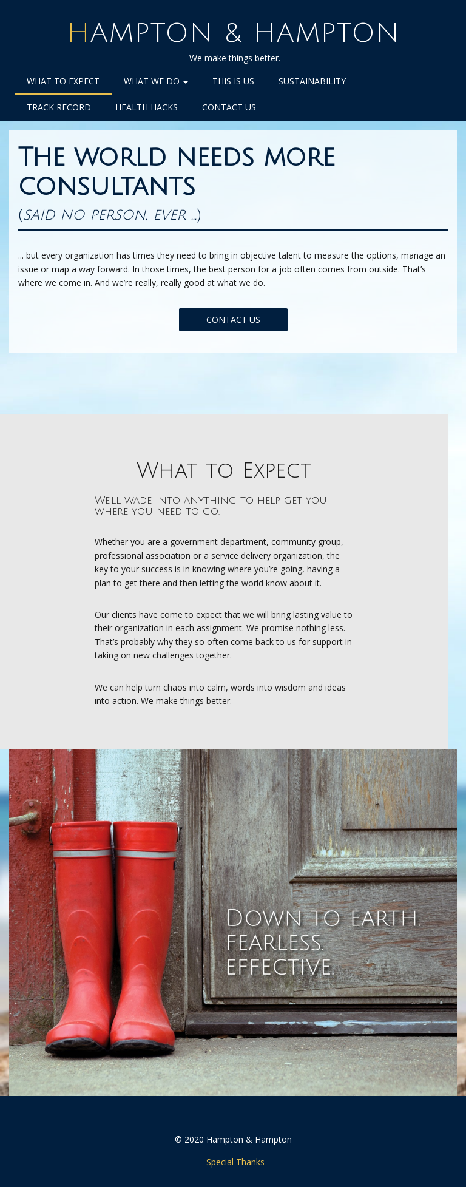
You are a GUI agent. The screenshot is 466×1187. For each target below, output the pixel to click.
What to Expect (63, 81)
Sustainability (312, 81)
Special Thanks (235, 1162)
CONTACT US (233, 319)
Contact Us (229, 107)
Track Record (59, 107)
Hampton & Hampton (233, 33)
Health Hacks (146, 107)
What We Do (156, 81)
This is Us (233, 81)
